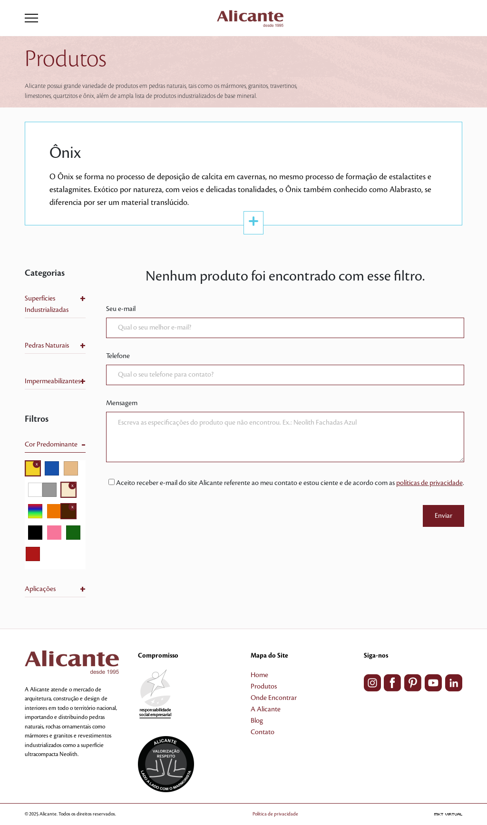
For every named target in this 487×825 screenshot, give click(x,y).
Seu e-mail (121, 309)
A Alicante (266, 709)
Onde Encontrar (274, 698)
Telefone (118, 356)
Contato (262, 732)
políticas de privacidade (429, 483)
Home (259, 675)
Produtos (264, 686)
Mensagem (121, 403)
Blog (257, 721)
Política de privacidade (275, 813)
